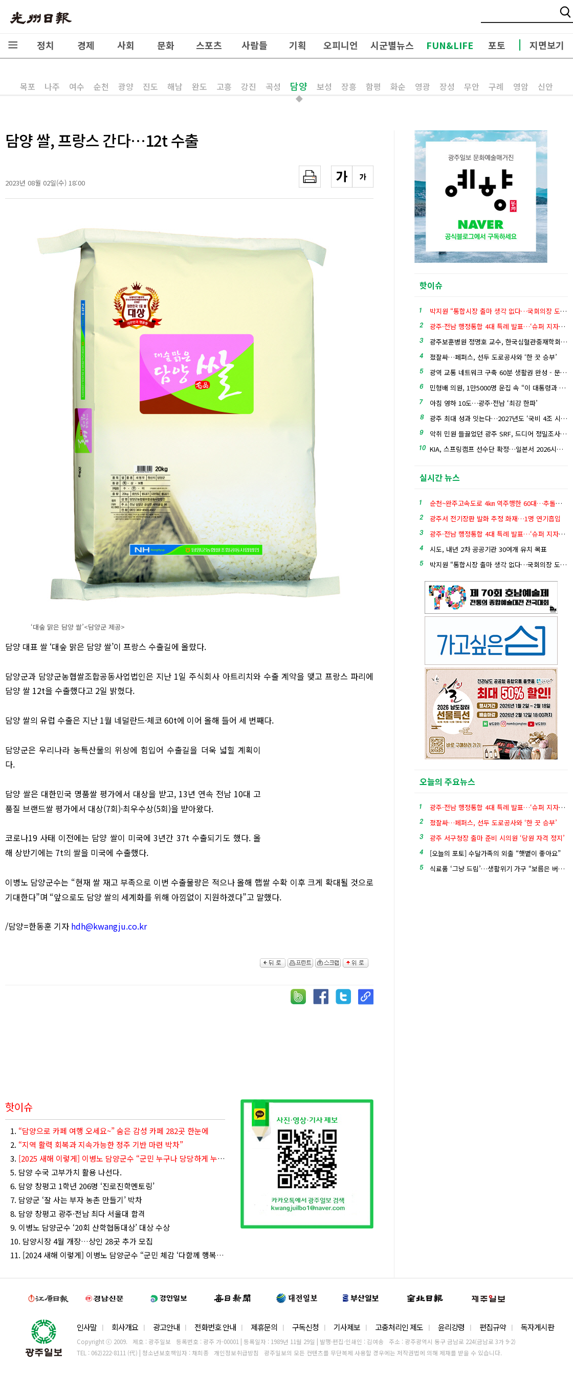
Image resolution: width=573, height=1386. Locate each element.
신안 (545, 86)
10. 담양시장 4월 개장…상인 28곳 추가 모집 (81, 1241)
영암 (520, 86)
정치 (45, 45)
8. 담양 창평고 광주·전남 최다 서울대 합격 (77, 1213)
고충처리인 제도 (399, 1327)
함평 (373, 86)
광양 (126, 86)
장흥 (349, 86)
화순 (398, 86)
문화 (165, 45)
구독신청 (305, 1327)
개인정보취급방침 (236, 1353)
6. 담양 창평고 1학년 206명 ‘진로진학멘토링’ (82, 1186)
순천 (101, 86)
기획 (297, 45)
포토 (496, 45)
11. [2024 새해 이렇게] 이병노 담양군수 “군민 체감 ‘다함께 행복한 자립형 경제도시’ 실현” (117, 1255)
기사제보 (347, 1327)
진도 (150, 86)
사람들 (254, 45)
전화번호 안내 (215, 1327)
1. (109, 1130)
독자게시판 (537, 1327)
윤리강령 (451, 1327)
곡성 (273, 86)
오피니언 (340, 45)
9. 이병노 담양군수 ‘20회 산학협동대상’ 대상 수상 (90, 1227)
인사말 (87, 1327)
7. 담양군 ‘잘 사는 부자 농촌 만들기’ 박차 (76, 1199)
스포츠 (209, 45)
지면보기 (547, 45)
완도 (199, 86)
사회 (126, 45)
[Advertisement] (322, 799)
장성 (447, 86)
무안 (471, 86)
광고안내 (166, 1327)
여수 (76, 86)
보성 (324, 86)
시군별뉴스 (392, 45)
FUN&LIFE (449, 45)
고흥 (224, 86)
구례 (496, 86)
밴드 (488, 18)
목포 (27, 86)
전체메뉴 (13, 45)
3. (117, 1158)
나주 (52, 86)
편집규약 (492, 1327)
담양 (298, 86)
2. (96, 1144)
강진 (248, 86)
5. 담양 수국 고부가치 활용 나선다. (66, 1172)
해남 (175, 86)
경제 (86, 45)
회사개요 (125, 1327)
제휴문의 (264, 1327)
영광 (422, 86)
